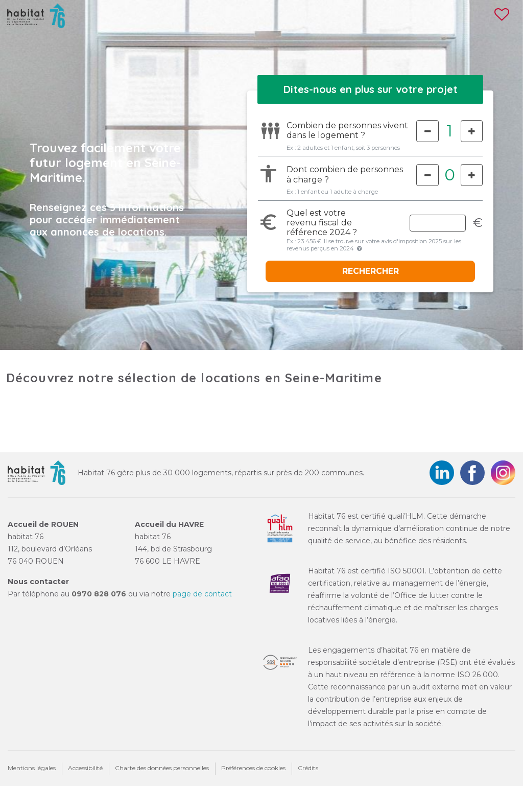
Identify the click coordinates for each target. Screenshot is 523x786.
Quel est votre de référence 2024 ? (322, 222)
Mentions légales (32, 768)
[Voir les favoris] (502, 18)
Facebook (472, 472)
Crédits (308, 768)
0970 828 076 (99, 593)
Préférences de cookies (253, 768)
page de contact (202, 593)
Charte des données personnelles (162, 768)
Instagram (503, 472)
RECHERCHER (370, 271)
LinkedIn (442, 472)
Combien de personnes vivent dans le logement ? (339, 130)
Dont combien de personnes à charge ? (345, 174)
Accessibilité (85, 768)
